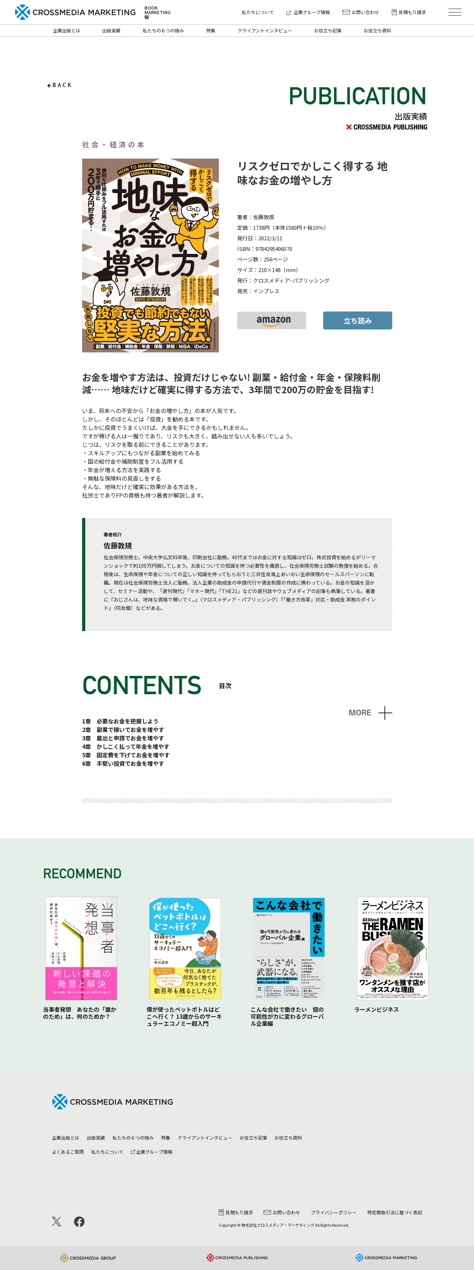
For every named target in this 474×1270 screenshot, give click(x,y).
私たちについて (258, 12)
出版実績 (111, 30)
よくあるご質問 (68, 1151)
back (63, 84)
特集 (210, 30)
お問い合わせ (361, 12)
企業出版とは (66, 30)
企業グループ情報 (308, 12)
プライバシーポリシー (334, 1212)
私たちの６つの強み (163, 30)
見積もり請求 (409, 12)
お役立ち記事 (327, 30)
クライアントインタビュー (265, 30)
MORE (360, 713)
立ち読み (358, 320)
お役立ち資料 (377, 30)
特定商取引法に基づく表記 (394, 1212)
